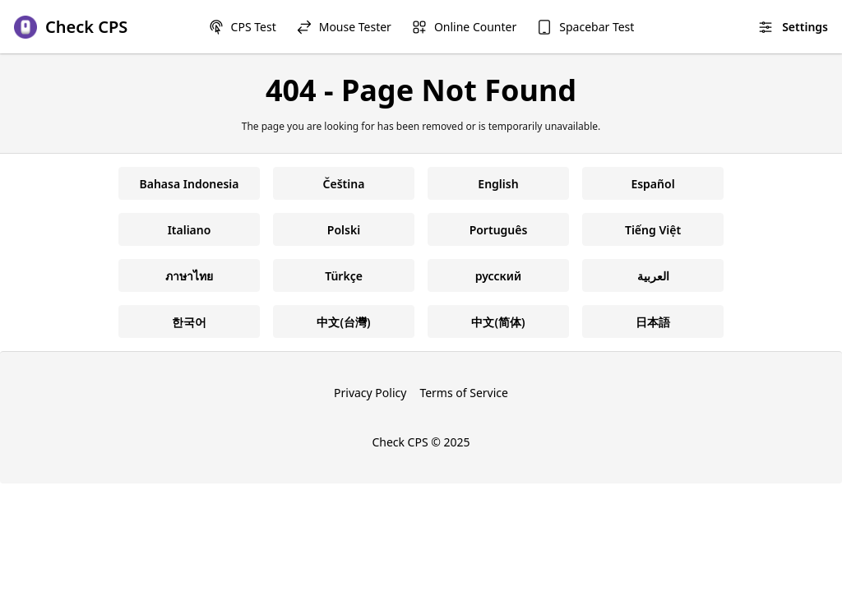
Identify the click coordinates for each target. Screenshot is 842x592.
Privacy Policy (370, 392)
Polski (343, 230)
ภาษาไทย (189, 276)
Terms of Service (463, 392)
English (498, 184)
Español (652, 184)
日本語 (653, 322)
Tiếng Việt (653, 230)
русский (498, 276)
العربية (653, 276)
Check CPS (400, 442)
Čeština (344, 184)
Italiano (189, 230)
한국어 (189, 322)
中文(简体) (498, 322)
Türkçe (344, 276)
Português (499, 230)
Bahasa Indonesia (189, 184)
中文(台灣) (343, 322)
